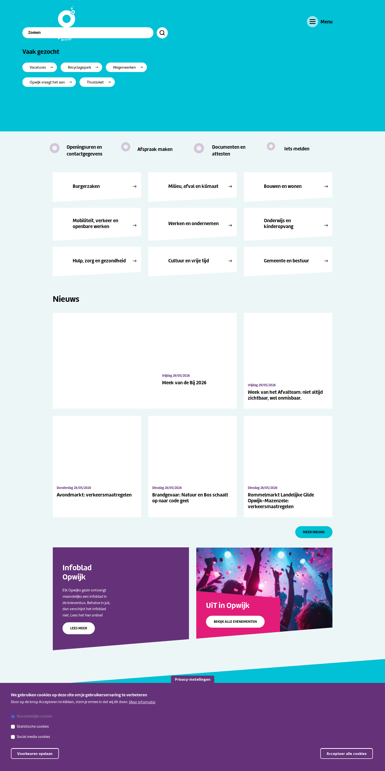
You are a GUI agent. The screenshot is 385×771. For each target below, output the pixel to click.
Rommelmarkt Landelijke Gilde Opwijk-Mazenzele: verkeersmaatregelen (281, 520)
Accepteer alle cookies (347, 753)
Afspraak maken (154, 149)
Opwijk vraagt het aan (77, 113)
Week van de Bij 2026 (218, 414)
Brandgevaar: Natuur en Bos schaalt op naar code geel (190, 517)
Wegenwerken (154, 98)
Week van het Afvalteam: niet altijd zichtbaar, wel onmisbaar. (285, 395)
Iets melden (296, 149)
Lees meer (78, 647)
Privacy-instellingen (192, 679)
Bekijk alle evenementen (235, 640)
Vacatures (68, 98)
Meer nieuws (314, 551)
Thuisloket (125, 113)
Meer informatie (142, 702)
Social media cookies (33, 736)
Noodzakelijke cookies (35, 716)
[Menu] (319, 21)
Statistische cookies (33, 726)
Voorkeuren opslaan (35, 753)
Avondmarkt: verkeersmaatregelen (94, 514)
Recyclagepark (110, 98)
